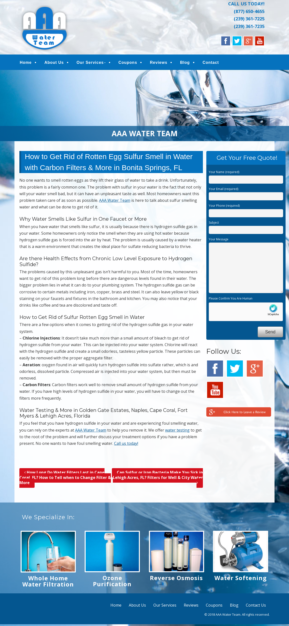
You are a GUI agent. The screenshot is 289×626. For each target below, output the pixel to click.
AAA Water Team (114, 200)
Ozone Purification (112, 581)
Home (26, 62)
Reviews (159, 62)
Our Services (90, 62)
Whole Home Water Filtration (48, 581)
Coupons (127, 62)
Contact (211, 62)
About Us (54, 62)
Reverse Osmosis (176, 578)
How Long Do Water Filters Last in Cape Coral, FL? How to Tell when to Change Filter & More (65, 477)
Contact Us (256, 605)
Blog (185, 62)
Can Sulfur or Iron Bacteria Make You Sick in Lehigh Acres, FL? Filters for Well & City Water (158, 477)
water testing (177, 430)
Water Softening (240, 578)
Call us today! (126, 443)
